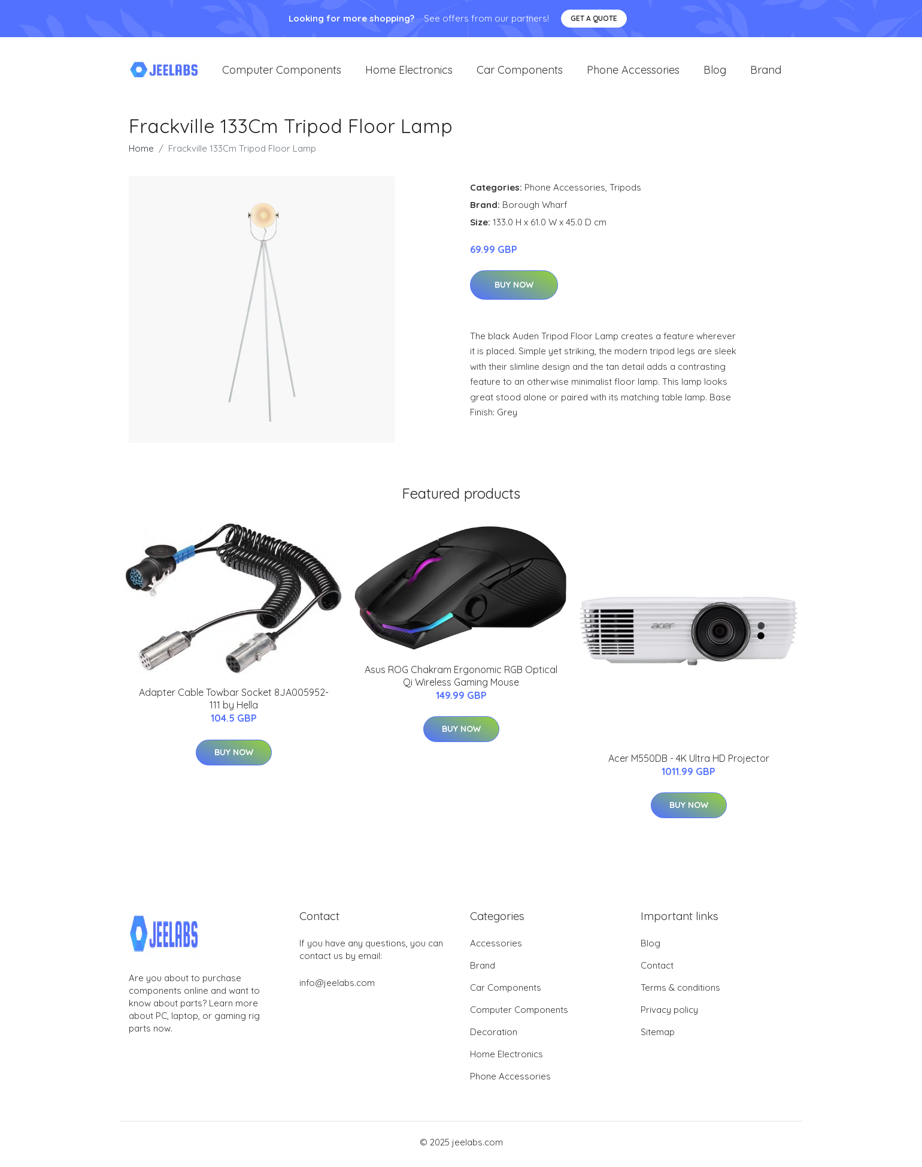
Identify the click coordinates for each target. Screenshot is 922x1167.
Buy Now (514, 289)
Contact (657, 969)
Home (141, 152)
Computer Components (281, 72)
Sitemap (658, 1036)
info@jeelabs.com (337, 987)
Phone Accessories (633, 72)
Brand (765, 72)
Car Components (520, 72)
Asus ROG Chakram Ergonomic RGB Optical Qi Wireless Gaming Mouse (461, 680)
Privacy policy (669, 1014)
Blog (714, 72)
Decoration (493, 1036)
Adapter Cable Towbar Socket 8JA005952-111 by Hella (234, 702)
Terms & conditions (680, 991)
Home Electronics (409, 72)
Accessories (496, 947)
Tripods (625, 191)
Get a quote (594, 18)
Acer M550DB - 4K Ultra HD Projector (688, 762)
